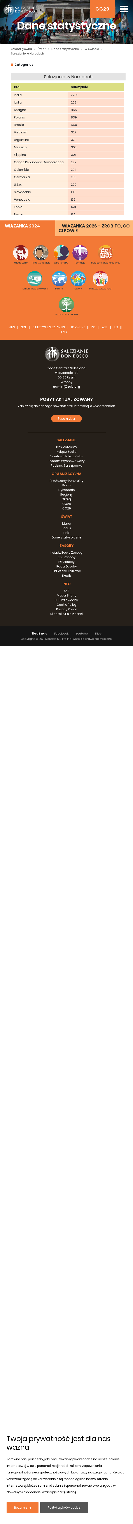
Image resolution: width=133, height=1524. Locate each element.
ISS (93, 1205)
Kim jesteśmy (66, 1325)
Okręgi (67, 1377)
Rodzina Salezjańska (66, 1343)
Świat (42, 49)
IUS (116, 1205)
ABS (104, 1205)
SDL (23, 1205)
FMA (64, 1210)
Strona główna (21, 49)
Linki (66, 1411)
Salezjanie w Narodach (27, 53)
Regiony (66, 1372)
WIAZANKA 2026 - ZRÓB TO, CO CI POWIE (94, 1106)
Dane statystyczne (65, 49)
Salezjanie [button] (66, 1318)
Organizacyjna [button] (66, 1351)
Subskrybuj (66, 1296)
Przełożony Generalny (66, 1359)
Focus (66, 1406)
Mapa (66, 1401)
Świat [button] (66, 1394)
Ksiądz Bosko (67, 1330)
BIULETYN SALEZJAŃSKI (49, 1205)
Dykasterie (66, 1368)
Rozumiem (22, 1507)
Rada (66, 1363)
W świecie (92, 49)
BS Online (78, 1205)
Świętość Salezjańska (66, 1334)
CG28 (66, 1382)
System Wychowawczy (67, 1339)
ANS (12, 1205)
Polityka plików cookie (64, 1507)
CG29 (102, 8)
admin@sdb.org (66, 1264)
